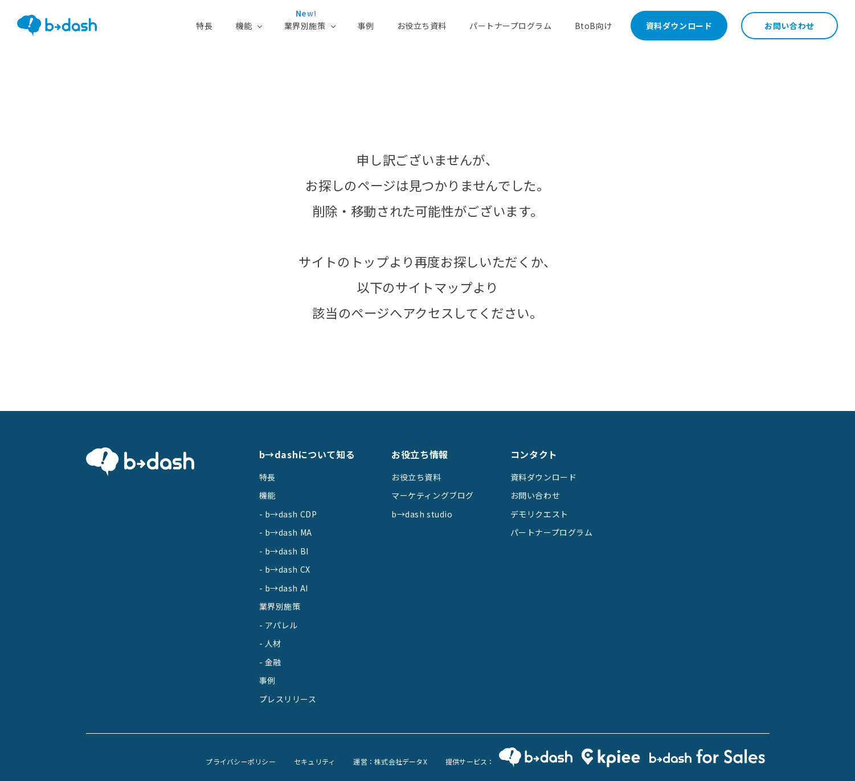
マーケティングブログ (432, 495)
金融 (273, 662)
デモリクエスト (539, 514)
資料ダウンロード (679, 25)
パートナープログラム (510, 25)
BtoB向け (593, 25)
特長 (204, 25)
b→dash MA (288, 532)
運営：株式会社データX (390, 761)
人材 (273, 643)
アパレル (281, 625)
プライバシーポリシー (240, 761)
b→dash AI (286, 588)
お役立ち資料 (422, 25)
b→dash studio (421, 514)
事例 (366, 25)
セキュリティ (314, 761)
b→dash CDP (291, 514)
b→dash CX (287, 569)
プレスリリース (288, 699)
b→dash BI (287, 551)
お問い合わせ (789, 25)
